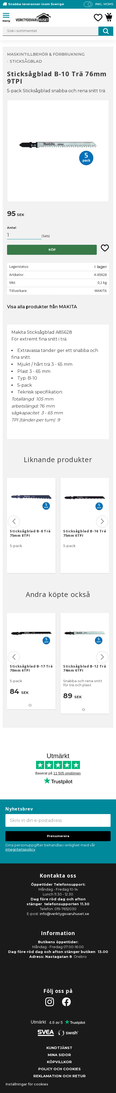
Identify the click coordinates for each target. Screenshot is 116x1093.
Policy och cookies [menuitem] (59, 1069)
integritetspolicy (20, 849)
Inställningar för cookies (26, 1084)
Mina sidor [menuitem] (59, 1055)
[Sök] (105, 31)
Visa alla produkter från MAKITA (42, 306)
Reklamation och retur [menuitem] (59, 1076)
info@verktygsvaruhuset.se (64, 914)
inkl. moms (104, 4)
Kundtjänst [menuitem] (59, 1048)
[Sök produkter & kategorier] (58, 31)
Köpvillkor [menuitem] (59, 1062)
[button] (8, 16)
